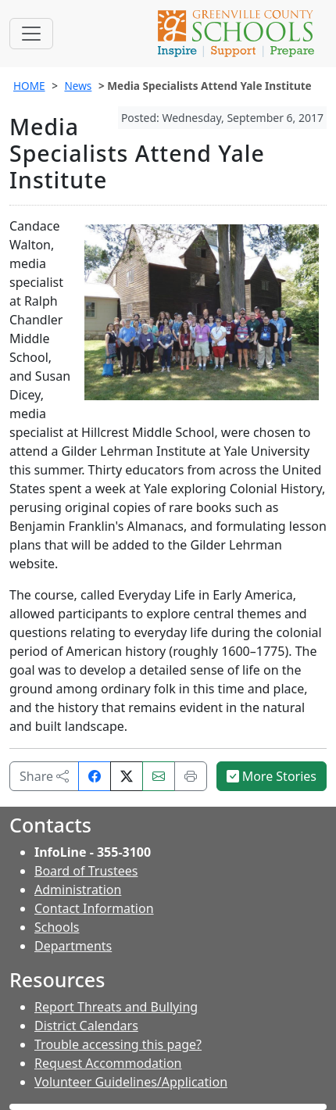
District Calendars (86, 1025)
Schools (57, 927)
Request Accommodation (107, 1063)
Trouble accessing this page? (118, 1044)
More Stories (272, 776)
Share (44, 776)
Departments (73, 945)
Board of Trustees (86, 870)
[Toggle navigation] (31, 33)
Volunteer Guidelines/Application (130, 1081)
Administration (77, 889)
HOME (29, 85)
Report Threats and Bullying (116, 1006)
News (77, 85)
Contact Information (94, 908)
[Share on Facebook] (94, 776)
